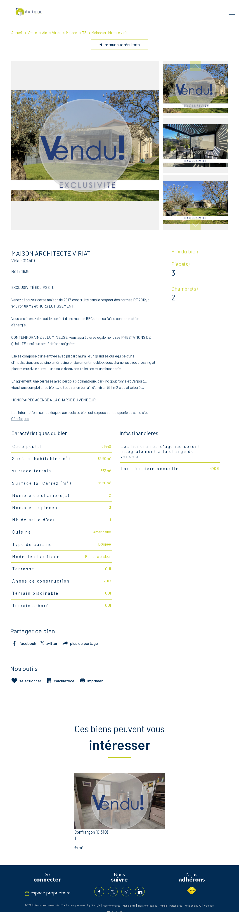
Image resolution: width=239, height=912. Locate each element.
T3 (84, 32)
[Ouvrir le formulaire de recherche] (217, 13)
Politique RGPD (193, 906)
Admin (163, 906)
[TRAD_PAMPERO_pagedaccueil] (29, 15)
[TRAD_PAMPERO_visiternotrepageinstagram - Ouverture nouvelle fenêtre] (126, 892)
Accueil (17, 32)
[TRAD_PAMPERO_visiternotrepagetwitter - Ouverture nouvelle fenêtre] (112, 892)
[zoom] (85, 228)
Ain (44, 32)
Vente (32, 32)
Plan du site (129, 906)
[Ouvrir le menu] (232, 13)
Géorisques (20, 424)
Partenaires (175, 906)
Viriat (56, 32)
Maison (71, 32)
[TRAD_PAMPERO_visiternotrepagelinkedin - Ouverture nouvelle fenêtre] (140, 892)
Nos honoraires (111, 906)
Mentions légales (147, 906)
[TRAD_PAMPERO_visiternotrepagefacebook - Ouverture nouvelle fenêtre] (98, 892)
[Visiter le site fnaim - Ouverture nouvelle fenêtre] (191, 890)
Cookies (208, 906)
